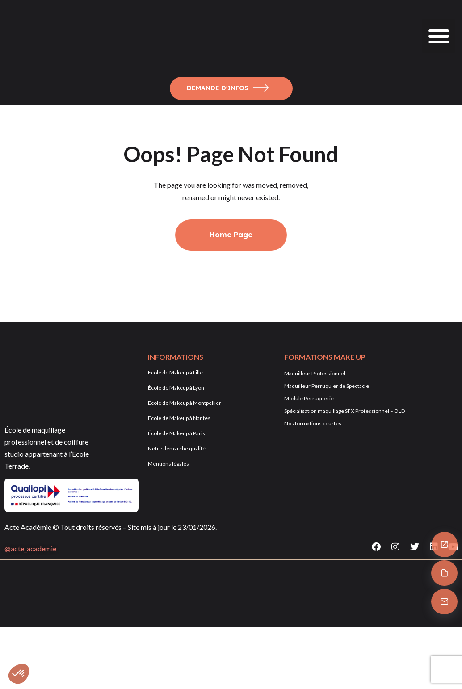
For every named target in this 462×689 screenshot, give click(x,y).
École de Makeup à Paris (176, 433)
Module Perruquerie (309, 398)
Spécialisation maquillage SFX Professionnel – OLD (344, 411)
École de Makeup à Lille (175, 372)
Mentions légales (168, 463)
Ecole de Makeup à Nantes (179, 418)
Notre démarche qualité (177, 448)
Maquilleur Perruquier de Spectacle (326, 385)
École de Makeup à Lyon (176, 387)
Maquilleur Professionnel (314, 373)
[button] (438, 36)
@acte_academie (30, 548)
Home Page (231, 234)
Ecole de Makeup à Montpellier (184, 402)
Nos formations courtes (312, 423)
